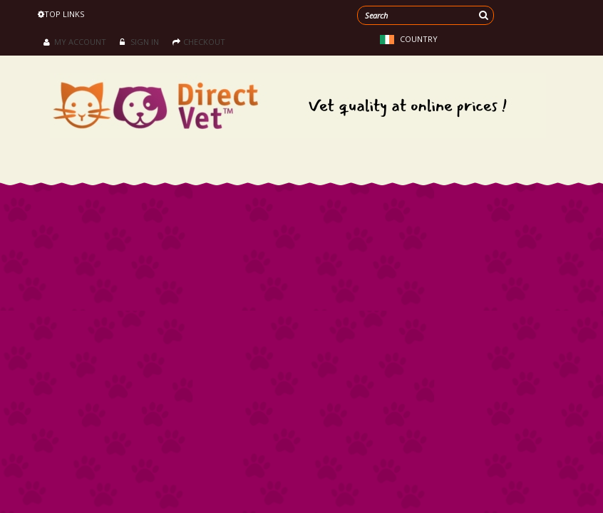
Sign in (139, 41)
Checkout (198, 41)
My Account (74, 41)
